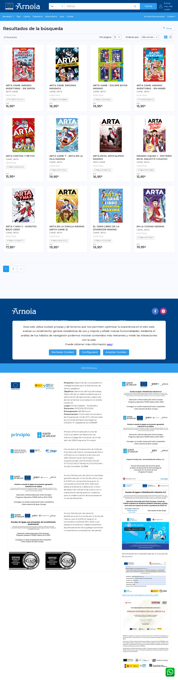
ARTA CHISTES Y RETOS (20, 155)
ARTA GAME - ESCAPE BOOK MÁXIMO (110, 87)
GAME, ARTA (55, 162)
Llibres (27, 16)
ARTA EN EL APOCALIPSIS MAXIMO (108, 157)
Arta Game (12, 91)
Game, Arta (55, 91)
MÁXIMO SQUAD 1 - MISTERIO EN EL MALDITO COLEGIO (154, 157)
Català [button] (170, 16)
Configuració (90, 352)
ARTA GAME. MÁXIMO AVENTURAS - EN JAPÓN (20, 87)
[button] (8, 16)
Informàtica (51, 16)
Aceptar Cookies (116, 352)
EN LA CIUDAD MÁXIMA (150, 226)
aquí (109, 344)
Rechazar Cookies (63, 352)
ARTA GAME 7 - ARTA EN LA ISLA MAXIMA (66, 157)
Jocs (62, 16)
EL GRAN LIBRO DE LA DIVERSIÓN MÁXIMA (106, 228)
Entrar (167, 3)
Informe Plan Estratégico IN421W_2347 (140, 595)
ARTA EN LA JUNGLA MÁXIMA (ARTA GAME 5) (66, 228)
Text (19, 16)
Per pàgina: (105, 37)
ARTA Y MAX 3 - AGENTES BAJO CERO (21, 228)
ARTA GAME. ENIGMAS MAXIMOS (62, 87)
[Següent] (21, 269)
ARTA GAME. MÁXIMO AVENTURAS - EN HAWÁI (151, 87)
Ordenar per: (132, 37)
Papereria (37, 16)
